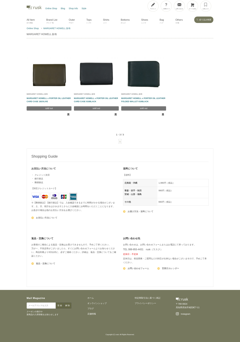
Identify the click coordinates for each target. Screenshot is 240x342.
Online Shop (51, 8)
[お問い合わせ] (179, 6)
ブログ (90, 308)
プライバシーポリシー (145, 303)
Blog (63, 8)
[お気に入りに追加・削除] (68, 114)
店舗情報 (91, 314)
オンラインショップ (97, 303)
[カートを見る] (192, 6)
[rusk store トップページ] (34, 8)
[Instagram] (183, 314)
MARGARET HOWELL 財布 (37, 94)
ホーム (90, 298)
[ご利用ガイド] (166, 6)
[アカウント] (153, 6)
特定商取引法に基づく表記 (147, 298)
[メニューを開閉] (228, 5)
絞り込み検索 (203, 20)
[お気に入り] (205, 6)
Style (84, 8)
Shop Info (73, 8)
